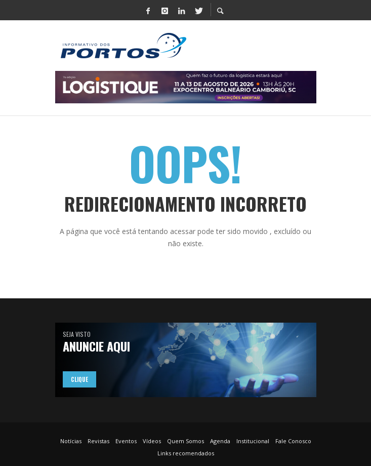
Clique (79, 379)
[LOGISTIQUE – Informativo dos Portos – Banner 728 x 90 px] (185, 86)
